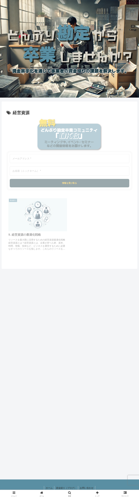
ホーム (49, 488)
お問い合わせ (86, 488)
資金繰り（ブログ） (66, 488)
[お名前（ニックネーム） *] (69, 171)
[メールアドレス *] (69, 158)
